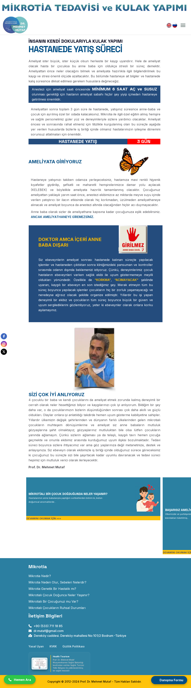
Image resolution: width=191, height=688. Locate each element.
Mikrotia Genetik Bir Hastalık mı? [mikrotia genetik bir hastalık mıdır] (52, 589)
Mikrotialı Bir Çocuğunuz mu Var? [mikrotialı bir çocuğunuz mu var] (53, 601)
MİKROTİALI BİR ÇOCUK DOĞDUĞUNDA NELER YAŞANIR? (68, 494)
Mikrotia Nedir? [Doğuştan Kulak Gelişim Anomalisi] (40, 576)
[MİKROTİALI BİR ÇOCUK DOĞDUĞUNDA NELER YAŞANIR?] (65, 500)
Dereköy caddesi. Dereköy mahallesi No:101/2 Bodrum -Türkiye (77, 636)
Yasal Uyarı (36, 646)
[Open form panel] (169, 680)
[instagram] (4, 344)
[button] (19, 679)
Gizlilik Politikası (73, 646)
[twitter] (4, 352)
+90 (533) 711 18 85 (46, 626)
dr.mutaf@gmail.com (46, 631)
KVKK (53, 646)
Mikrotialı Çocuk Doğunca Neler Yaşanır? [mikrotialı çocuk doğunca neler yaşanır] (59, 595)
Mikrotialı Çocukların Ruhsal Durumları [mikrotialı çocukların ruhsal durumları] (57, 608)
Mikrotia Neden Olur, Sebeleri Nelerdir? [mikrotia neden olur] (57, 582)
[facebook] (4, 336)
